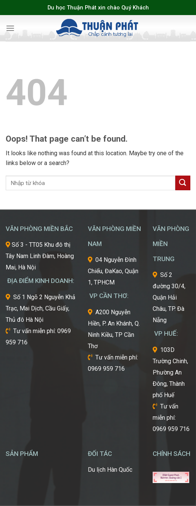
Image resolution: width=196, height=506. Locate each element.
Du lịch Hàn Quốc (110, 469)
